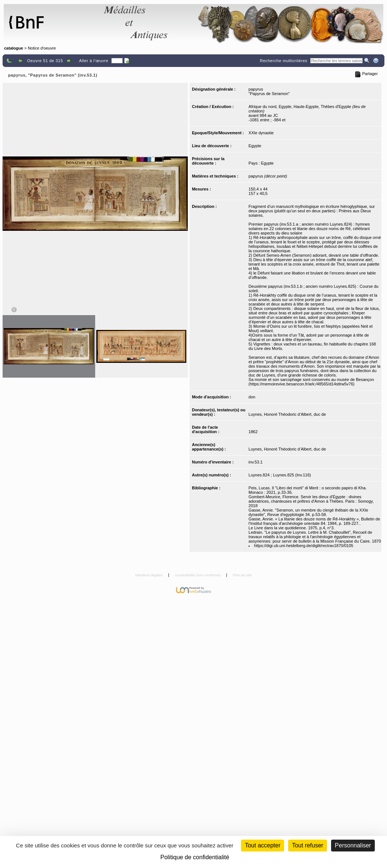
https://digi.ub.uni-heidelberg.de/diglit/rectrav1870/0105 (303, 545)
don (251, 397)
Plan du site (242, 575)
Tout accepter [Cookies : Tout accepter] (262, 845)
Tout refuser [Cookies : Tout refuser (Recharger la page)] (307, 845)
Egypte (254, 146)
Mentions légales (149, 575)
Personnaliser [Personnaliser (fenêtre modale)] (353, 845)
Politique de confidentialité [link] (194, 857)
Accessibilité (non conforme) (198, 575)
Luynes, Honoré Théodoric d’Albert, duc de (287, 414)
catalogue (13, 48)
